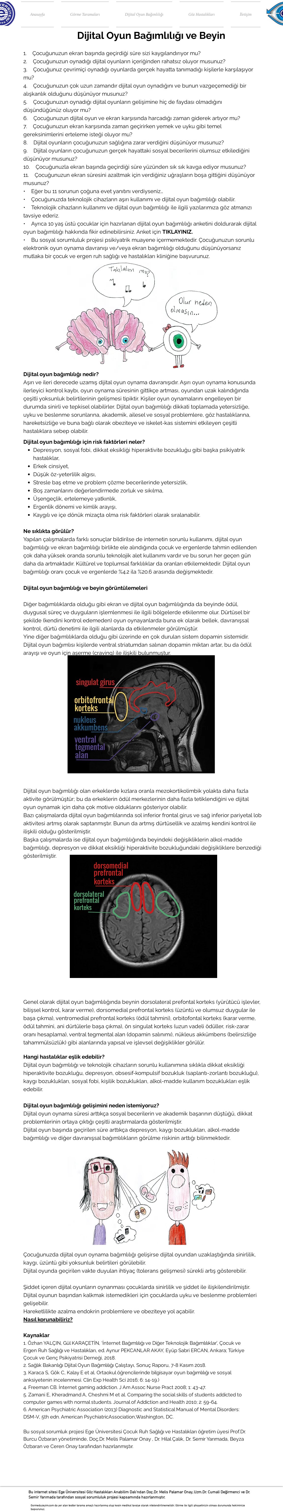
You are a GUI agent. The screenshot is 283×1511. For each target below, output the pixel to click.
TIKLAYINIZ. (177, 232)
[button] (85, 14)
